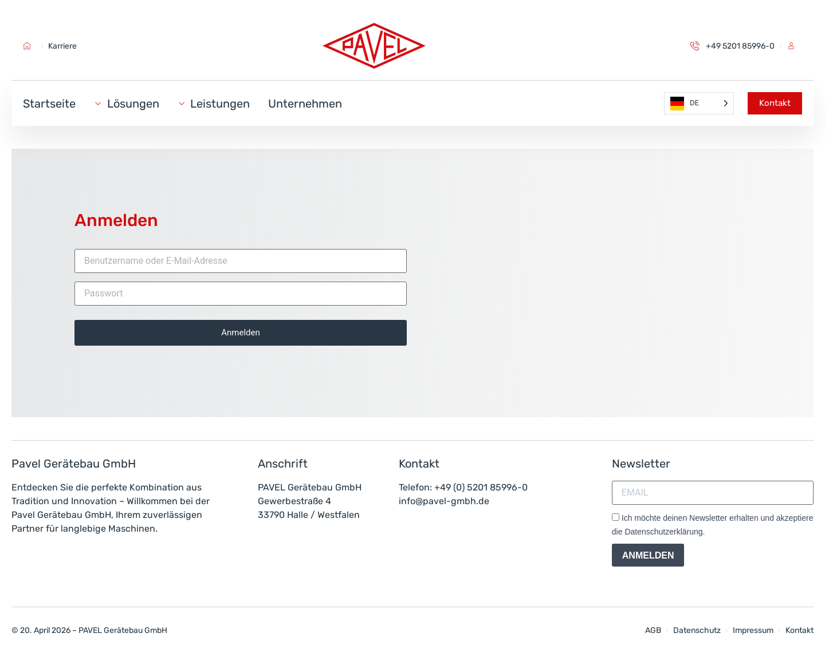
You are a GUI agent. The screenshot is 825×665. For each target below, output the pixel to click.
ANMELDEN (648, 555)
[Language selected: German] (699, 103)
